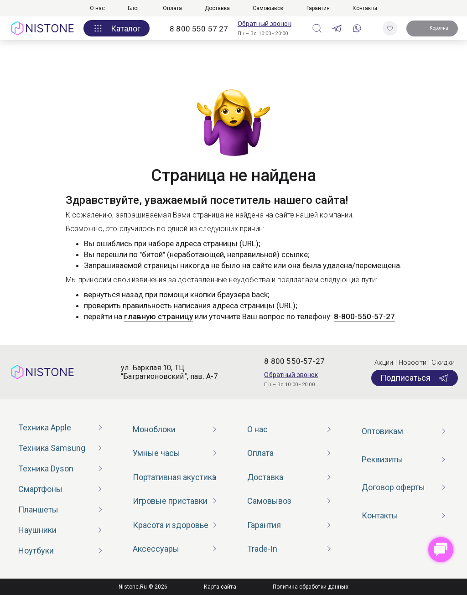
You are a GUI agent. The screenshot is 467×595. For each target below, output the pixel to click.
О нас (97, 8)
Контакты (365, 8)
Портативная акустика (174, 477)
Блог (134, 8)
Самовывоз (268, 8)
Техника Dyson (45, 468)
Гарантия (318, 8)
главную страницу (158, 316)
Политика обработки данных (310, 587)
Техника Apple (44, 427)
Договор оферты (393, 487)
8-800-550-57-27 (364, 316)
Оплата (172, 8)
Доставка (217, 8)
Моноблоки (154, 429)
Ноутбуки (36, 550)
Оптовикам (382, 431)
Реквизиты (382, 459)
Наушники (37, 530)
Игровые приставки (170, 501)
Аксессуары (156, 549)
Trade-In (262, 549)
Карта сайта (220, 587)
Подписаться (414, 378)
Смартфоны (40, 489)
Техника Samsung (51, 448)
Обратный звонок (264, 23)
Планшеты (38, 509)
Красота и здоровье (170, 525)
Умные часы (156, 453)
